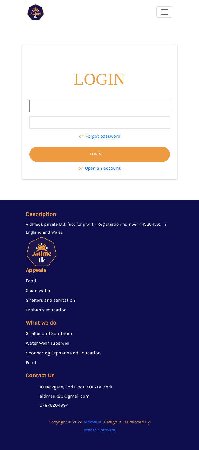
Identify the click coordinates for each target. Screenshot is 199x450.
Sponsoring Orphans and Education (63, 353)
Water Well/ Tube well (47, 343)
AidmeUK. (93, 422)
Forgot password (103, 136)
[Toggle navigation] (164, 12)
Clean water (38, 290)
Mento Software (99, 430)
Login (95, 154)
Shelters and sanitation (50, 300)
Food (31, 280)
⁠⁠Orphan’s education (46, 310)
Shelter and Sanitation (50, 333)
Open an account (103, 168)
